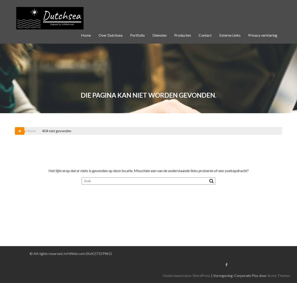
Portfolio (137, 35)
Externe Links (230, 35)
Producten (182, 35)
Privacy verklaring (262, 35)
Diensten (159, 35)
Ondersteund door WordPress (229, 275)
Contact (205, 35)
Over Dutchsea (111, 35)
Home (86, 35)
